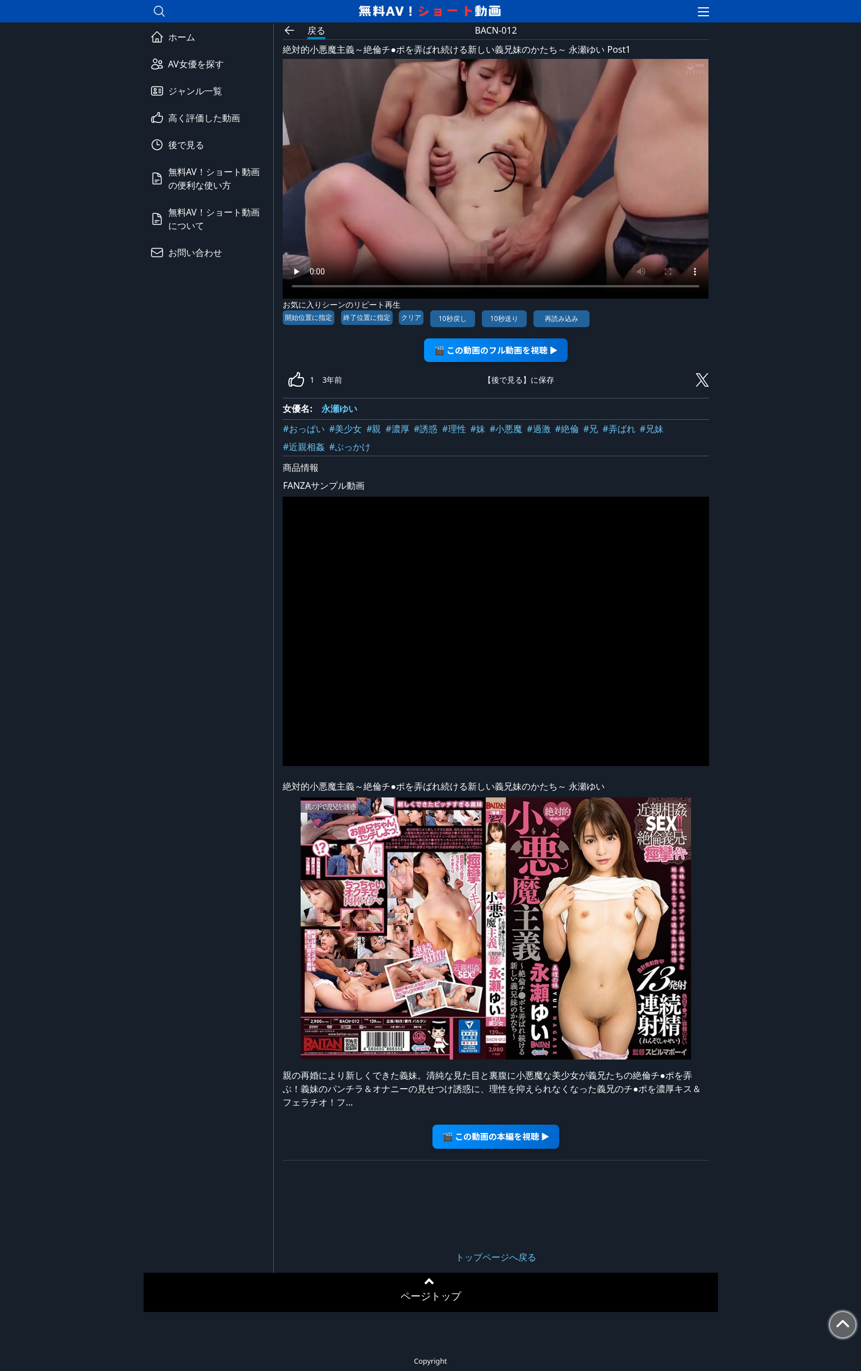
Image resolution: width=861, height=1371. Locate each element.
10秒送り (504, 318)
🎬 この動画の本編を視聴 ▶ (496, 1136)
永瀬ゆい (339, 408)
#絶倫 (567, 428)
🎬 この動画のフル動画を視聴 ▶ (496, 350)
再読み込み (561, 318)
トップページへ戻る (495, 1257)
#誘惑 (426, 428)
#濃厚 (397, 428)
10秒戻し (453, 318)
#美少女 (345, 428)
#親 (373, 428)
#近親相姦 (303, 446)
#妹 (478, 428)
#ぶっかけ (350, 446)
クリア (411, 317)
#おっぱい (303, 428)
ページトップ (430, 1296)
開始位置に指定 (308, 317)
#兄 (590, 428)
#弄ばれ (618, 428)
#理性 (454, 428)
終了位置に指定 (366, 317)
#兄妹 (652, 428)
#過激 (538, 428)
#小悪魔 (506, 428)
